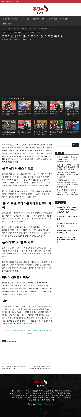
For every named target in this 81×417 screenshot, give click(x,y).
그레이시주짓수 (69, 109)
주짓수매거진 (7, 39)
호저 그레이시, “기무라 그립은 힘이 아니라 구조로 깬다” (24, 132)
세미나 (4, 128)
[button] (76, 19)
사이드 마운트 (6, 109)
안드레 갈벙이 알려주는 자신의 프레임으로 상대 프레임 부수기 (40, 113)
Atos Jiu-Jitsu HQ (11, 341)
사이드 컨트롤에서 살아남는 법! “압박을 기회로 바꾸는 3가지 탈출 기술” (8, 113)
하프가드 (52, 128)
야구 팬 (59, 230)
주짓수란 (15, 19)
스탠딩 (20, 109)
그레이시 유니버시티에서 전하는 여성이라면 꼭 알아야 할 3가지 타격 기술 (72, 113)
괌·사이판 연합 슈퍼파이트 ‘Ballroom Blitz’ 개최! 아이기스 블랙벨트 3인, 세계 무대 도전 (68, 192)
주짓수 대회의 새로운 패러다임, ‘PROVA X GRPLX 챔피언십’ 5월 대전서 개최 (68, 159)
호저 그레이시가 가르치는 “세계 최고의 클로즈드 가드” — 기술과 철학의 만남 (40, 132)
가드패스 (36, 109)
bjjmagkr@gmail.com (45, 404)
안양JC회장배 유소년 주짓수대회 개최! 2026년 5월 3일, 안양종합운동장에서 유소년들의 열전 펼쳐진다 (68, 183)
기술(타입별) (64, 19)
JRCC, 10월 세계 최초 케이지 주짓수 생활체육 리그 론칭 (13, 367)
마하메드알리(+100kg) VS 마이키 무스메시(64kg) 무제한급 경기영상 (67, 209)
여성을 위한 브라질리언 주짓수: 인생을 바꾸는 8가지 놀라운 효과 (41, 367)
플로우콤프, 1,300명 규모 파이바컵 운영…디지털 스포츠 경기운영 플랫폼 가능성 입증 (68, 167)
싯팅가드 (24, 32)
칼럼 (29, 19)
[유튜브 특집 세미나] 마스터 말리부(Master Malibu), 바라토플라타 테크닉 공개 (8, 132)
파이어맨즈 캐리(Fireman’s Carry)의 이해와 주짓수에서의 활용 (24, 113)
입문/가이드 (6, 19)
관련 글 (4, 98)
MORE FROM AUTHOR (16, 98)
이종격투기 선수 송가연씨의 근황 (67, 231)
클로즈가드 (37, 128)
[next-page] (78, 98)
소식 (23, 19)
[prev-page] (75, 98)
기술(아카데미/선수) (39, 19)
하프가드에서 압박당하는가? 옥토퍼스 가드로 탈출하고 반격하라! (56, 132)
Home (4, 29)
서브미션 (38, 32)
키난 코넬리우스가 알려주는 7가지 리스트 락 (67, 239)
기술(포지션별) (53, 19)
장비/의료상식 (8, 24)
